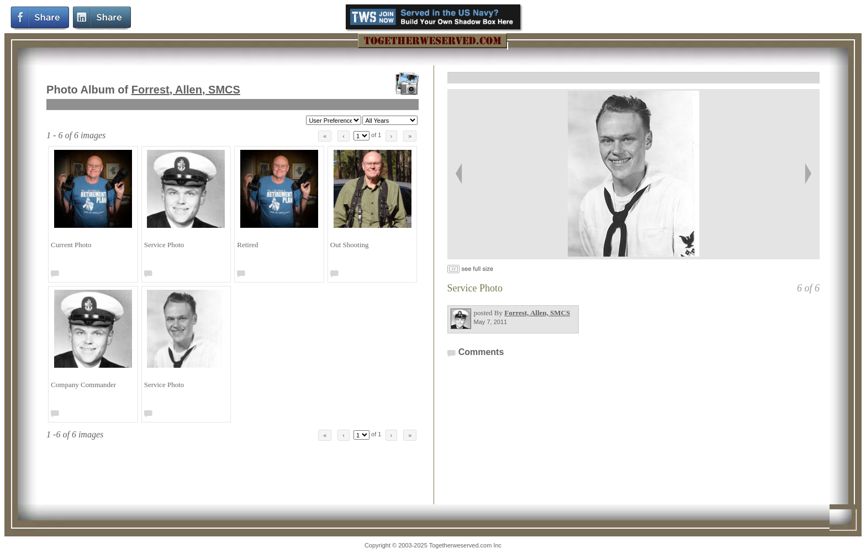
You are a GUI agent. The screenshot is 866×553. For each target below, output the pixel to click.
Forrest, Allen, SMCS (185, 90)
